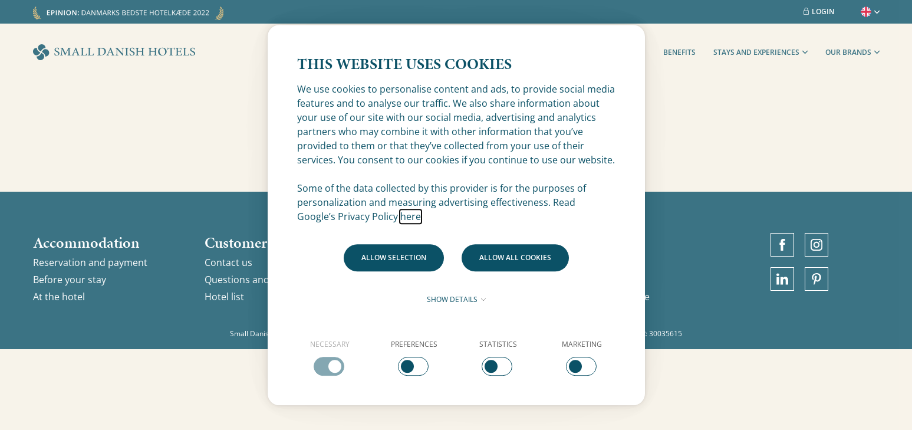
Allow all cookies (515, 257)
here (410, 216)
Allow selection (393, 257)
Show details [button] (456, 299)
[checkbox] (330, 357)
